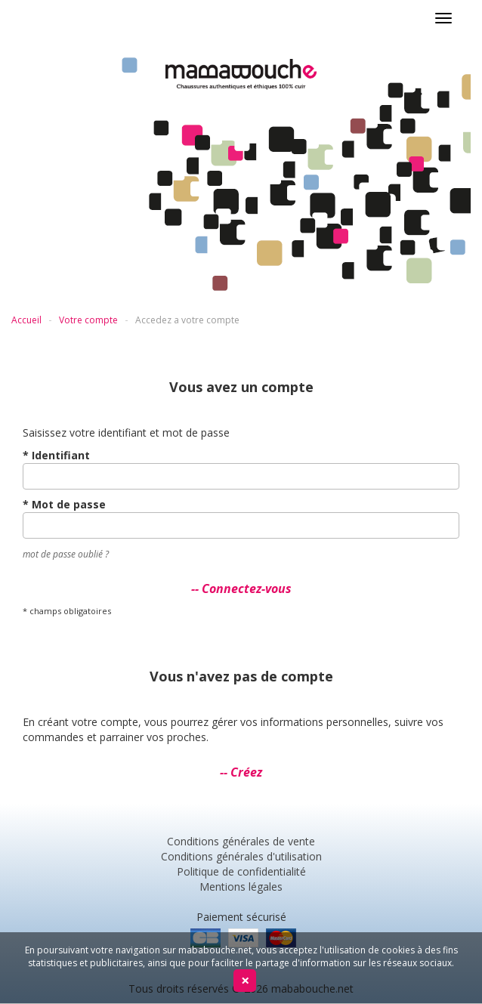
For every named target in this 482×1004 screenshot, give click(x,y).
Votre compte (88, 320)
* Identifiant (56, 455)
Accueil (26, 320)
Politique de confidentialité (241, 871)
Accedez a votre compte (187, 320)
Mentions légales (241, 886)
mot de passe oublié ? (66, 554)
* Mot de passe (64, 504)
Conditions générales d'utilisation (241, 856)
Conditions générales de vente (241, 841)
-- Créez (241, 772)
